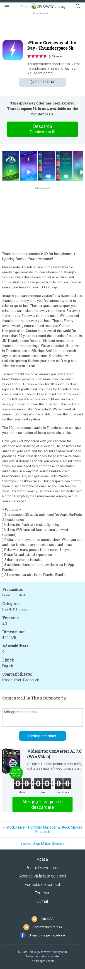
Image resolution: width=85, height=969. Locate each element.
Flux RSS (47, 919)
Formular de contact (42, 884)
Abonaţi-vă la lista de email (42, 876)
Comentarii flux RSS (47, 927)
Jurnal (42, 901)
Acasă (42, 859)
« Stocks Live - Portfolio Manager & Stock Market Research (42, 829)
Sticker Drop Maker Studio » (42, 843)
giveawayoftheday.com (51, 952)
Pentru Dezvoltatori (42, 867)
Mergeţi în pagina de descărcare (42, 804)
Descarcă (43, 129)
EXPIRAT (43, 82)
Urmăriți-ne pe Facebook (47, 935)
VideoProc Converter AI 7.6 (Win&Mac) (54, 753)
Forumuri (42, 892)
